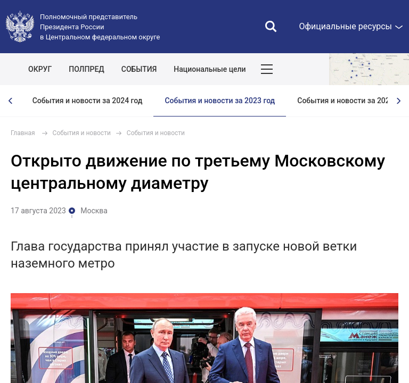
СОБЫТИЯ (139, 69)
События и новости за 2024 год (87, 100)
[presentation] (10, 100)
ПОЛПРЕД (86, 69)
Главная (23, 133)
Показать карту (369, 69)
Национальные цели (210, 69)
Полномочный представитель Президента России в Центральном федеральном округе (100, 27)
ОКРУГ (40, 69)
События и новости (82, 133)
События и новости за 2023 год (220, 100)
